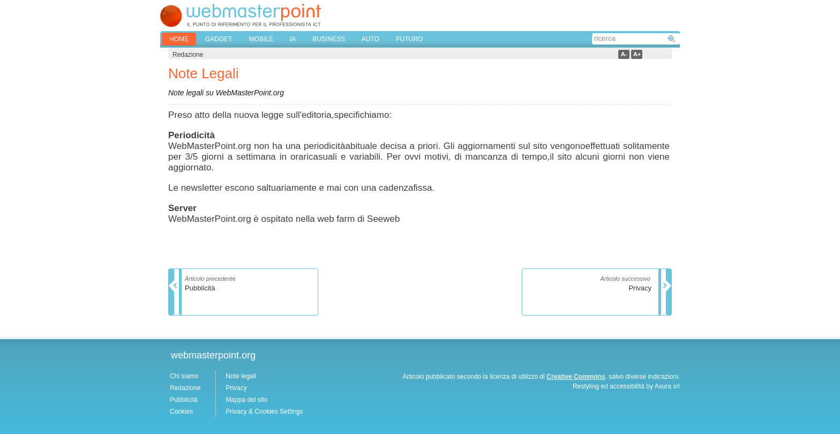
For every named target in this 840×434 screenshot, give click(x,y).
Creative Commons (575, 376)
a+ (636, 54)
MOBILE (261, 39)
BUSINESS (328, 39)
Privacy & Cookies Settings (264, 411)
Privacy (236, 388)
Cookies (181, 411)
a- (623, 54)
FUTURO (409, 39)
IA (293, 39)
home (179, 39)
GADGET (218, 39)
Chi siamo (184, 376)
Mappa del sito (246, 399)
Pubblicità (184, 399)
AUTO (370, 39)
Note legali (241, 376)
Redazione (185, 388)
